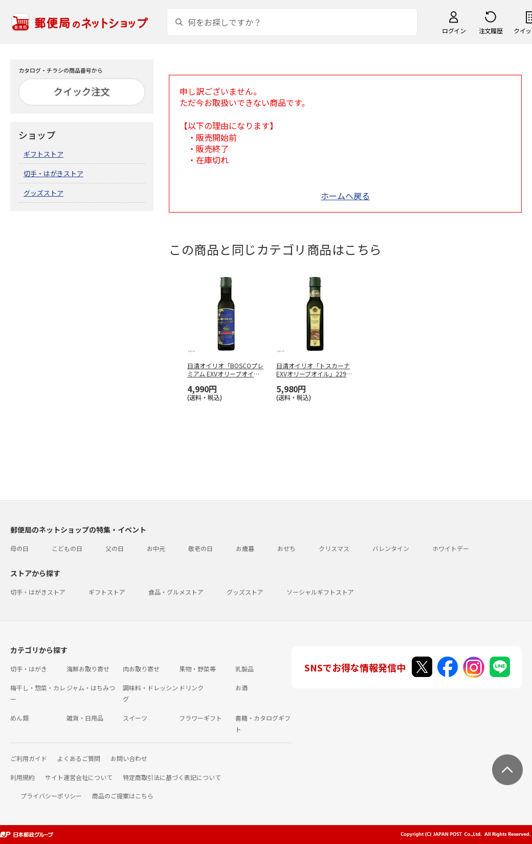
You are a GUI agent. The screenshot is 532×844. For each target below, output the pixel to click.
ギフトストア (43, 154)
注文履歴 (490, 30)
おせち (286, 548)
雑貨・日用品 (84, 717)
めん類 (19, 717)
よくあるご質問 (78, 758)
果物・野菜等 (197, 668)
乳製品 (244, 668)
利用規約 (22, 777)
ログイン (453, 30)
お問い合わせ (128, 758)
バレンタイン (390, 548)
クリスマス (334, 548)
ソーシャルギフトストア (320, 591)
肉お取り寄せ (141, 668)
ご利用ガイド (28, 758)
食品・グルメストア (176, 591)
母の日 (19, 548)
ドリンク (191, 687)
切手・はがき (28, 668)
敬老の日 (200, 548)
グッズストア (43, 193)
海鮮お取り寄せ (87, 668)
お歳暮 (245, 548)
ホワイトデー (450, 548)
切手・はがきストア (53, 173)
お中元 (156, 548)
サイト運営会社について (79, 777)
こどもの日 (67, 548)
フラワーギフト (200, 717)
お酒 (241, 687)
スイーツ (135, 717)
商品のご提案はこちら (122, 795)
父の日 (114, 548)
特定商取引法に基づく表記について (172, 777)
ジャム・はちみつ (90, 687)
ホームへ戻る (345, 195)
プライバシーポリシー (51, 795)
